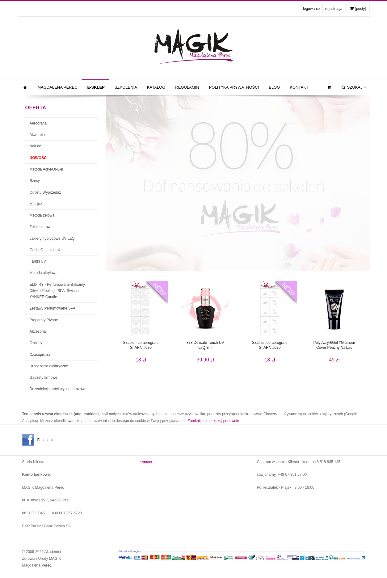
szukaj (353, 87)
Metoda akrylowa (44, 273)
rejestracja (333, 8)
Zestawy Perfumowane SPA (53, 308)
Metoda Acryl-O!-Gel (46, 169)
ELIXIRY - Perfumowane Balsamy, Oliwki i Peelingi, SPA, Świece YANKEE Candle (58, 290)
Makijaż (36, 204)
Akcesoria (38, 331)
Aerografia (38, 123)
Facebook (45, 440)
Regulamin (187, 87)
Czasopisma (40, 354)
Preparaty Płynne (44, 320)
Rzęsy (35, 181)
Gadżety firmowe (43, 377)
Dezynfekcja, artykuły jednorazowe (58, 389)
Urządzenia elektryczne (49, 366)
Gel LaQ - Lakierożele (48, 250)
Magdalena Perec (57, 87)
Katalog (156, 87)
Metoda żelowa (42, 215)
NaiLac (35, 146)
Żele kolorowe (41, 227)
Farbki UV (38, 261)
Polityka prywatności (234, 87)
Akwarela (37, 135)
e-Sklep (96, 87)
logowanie (311, 8)
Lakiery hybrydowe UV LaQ (52, 238)
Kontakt (299, 87)
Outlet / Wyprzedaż (45, 192)
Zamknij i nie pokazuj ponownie (213, 421)
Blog (274, 87)
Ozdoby (36, 343)
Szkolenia (126, 87)
